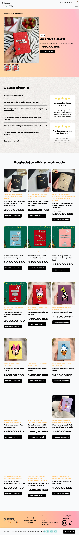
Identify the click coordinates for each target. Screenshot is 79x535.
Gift (65, 194)
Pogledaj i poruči (12, 215)
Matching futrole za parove (61, 196)
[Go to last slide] (5, 67)
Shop (10, 13)
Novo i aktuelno (9, 251)
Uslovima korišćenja (50, 531)
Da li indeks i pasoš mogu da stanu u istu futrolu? (22, 118)
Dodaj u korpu (48, 51)
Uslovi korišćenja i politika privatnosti (50, 523)
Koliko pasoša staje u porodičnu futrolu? (22, 126)
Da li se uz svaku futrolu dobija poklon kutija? (21, 133)
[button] (76, 6)
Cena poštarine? (11, 141)
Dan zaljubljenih (9, 194)
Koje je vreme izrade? (13, 95)
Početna (6, 13)
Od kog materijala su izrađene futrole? (21, 102)
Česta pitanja (46, 518)
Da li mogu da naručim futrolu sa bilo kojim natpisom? (23, 110)
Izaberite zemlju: (64, 2)
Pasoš (12, 196)
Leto (17, 194)
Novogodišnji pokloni (11, 422)
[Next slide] (37, 67)
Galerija (44, 515)
